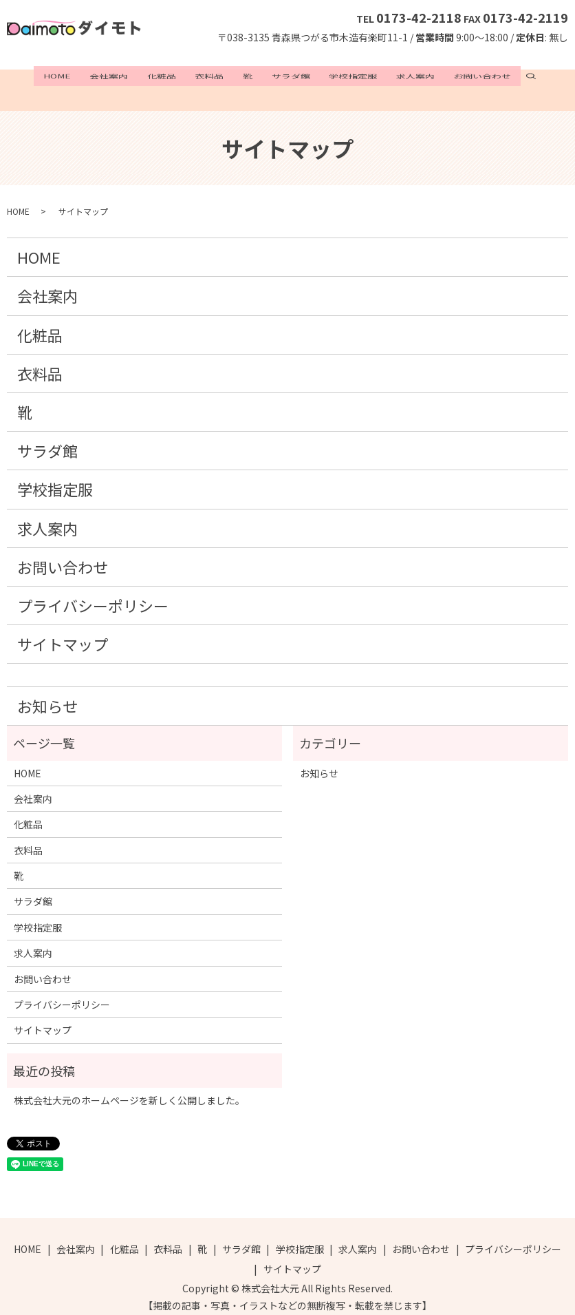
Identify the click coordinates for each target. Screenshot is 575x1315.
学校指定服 (338, 76)
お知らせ (47, 692)
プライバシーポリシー (93, 591)
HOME (86, 76)
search (498, 76)
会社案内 (131, 76)
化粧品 (176, 76)
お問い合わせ (452, 76)
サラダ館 (283, 76)
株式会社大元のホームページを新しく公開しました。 (129, 1087)
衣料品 (216, 76)
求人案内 (392, 76)
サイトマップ (62, 631)
